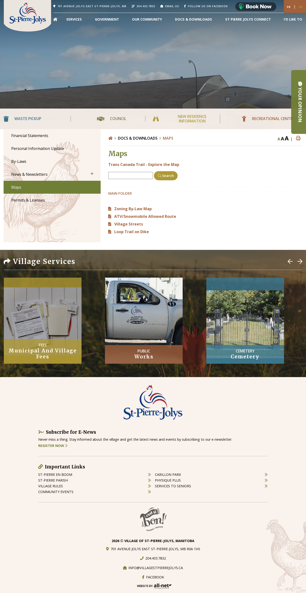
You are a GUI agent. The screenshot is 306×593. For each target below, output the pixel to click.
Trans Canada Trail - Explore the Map (143, 164)
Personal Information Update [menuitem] (37, 148)
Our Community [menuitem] (147, 19)
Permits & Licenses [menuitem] (28, 200)
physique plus (168, 480)
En (301, 7)
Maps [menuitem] (16, 187)
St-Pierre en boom (55, 474)
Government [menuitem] (107, 19)
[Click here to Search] (166, 175)
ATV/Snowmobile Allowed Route (145, 216)
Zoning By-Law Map (133, 208)
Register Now (53, 445)
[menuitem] (55, 19)
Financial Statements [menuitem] (29, 135)
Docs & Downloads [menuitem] (193, 19)
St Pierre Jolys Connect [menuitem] (248, 19)
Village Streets (128, 224)
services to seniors (173, 486)
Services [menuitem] (74, 19)
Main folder (120, 193)
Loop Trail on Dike (131, 231)
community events (55, 491)
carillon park (168, 474)
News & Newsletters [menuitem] (29, 174)
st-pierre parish (53, 480)
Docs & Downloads (138, 138)
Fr (289, 7)
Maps (168, 138)
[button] (92, 173)
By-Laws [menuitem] (18, 161)
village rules (50, 486)
